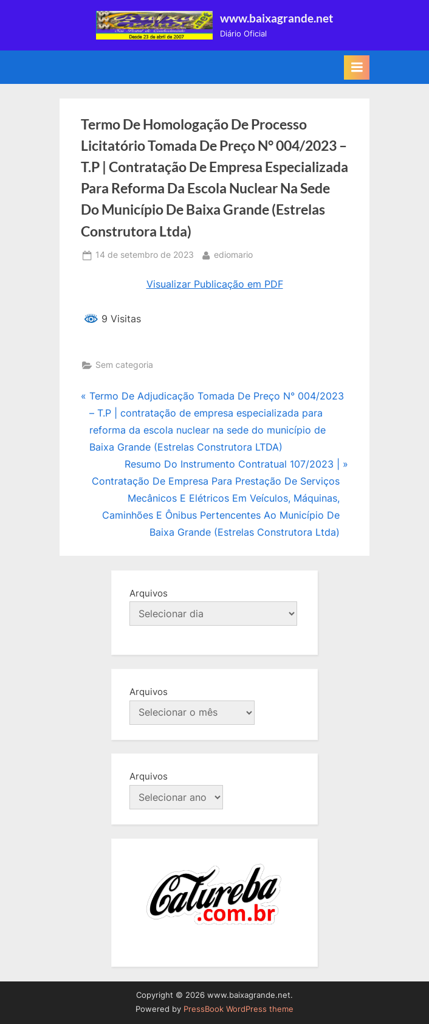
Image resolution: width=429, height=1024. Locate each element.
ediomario (233, 254)
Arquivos (148, 593)
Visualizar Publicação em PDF (214, 284)
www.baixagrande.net (276, 18)
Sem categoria (124, 365)
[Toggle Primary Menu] (356, 67)
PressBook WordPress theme (238, 1009)
